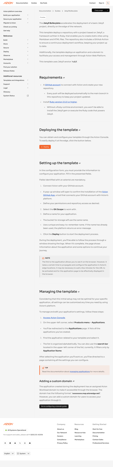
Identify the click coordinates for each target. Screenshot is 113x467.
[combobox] (7, 453)
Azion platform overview (12, 11)
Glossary (6, 92)
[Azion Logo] (8, 3)
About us (60, 429)
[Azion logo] (26, 424)
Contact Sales (98, 440)
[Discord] (30, 443)
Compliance (61, 440)
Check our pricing (10, 27)
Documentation (99, 433)
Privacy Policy (62, 443)
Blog (76, 429)
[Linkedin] (10, 443)
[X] (20, 443)
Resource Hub (80, 433)
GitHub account (53, 85)
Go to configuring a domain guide (54, 406)
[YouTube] (15, 443)
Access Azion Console (54, 318)
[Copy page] (99, 10)
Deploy (45, 147)
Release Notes (9, 71)
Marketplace (79, 440)
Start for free (97, 429)
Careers (60, 436)
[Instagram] (25, 443)
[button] (16, 11)
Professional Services (101, 443)
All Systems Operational (15, 430)
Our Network (62, 433)
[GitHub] (5, 443)
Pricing (95, 436)
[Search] (108, 3)
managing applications (80, 371)
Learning (78, 436)
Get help (6, 31)
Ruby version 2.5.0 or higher (63, 102)
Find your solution (10, 67)
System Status (16, 95)
